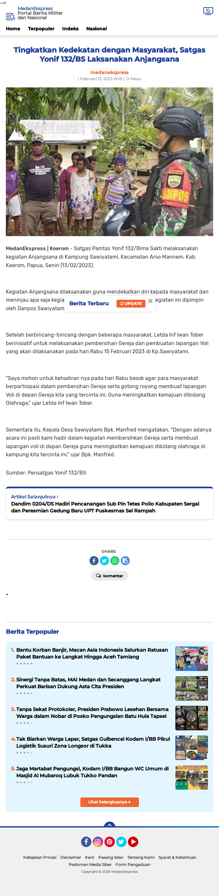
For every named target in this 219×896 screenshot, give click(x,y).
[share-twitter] (104, 560)
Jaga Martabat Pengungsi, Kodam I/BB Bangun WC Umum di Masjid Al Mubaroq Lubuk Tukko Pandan (92, 772)
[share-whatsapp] (114, 560)
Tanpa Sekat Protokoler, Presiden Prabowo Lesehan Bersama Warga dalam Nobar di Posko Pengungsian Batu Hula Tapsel (92, 712)
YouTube (137, 845)
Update (131, 303)
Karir (89, 857)
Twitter (124, 845)
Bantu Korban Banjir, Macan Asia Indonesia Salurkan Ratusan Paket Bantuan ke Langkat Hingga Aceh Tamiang (92, 653)
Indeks (70, 29)
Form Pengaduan (133, 864)
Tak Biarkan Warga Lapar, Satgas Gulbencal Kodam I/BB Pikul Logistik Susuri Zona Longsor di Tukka (93, 742)
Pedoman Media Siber (90, 864)
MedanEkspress (35, 8)
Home (13, 29)
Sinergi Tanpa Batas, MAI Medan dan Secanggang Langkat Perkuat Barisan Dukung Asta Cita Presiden (88, 683)
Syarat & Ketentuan (177, 857)
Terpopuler (41, 29)
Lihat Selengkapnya (109, 801)
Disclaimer (70, 857)
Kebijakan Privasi (39, 857)
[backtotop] (110, 827)
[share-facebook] (94, 560)
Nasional (96, 29)
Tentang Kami (141, 857)
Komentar (109, 575)
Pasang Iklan (110, 857)
